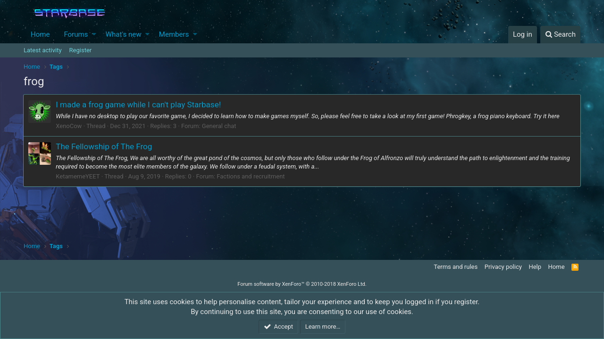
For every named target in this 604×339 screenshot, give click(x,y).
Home (40, 34)
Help (534, 266)
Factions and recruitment (251, 176)
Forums (76, 34)
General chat (219, 125)
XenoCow (69, 125)
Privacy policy (503, 266)
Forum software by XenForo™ (301, 284)
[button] (94, 34)
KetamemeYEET (78, 176)
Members (174, 34)
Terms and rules (456, 266)
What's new (124, 34)
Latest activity (43, 50)
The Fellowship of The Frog (104, 146)
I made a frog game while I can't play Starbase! (138, 104)
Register (80, 50)
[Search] (560, 34)
